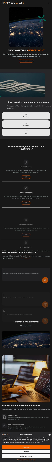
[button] (49, 434)
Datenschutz (20, 459)
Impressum (32, 459)
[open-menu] (49, 3)
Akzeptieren (26, 447)
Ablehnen (26, 451)
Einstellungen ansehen (26, 456)
